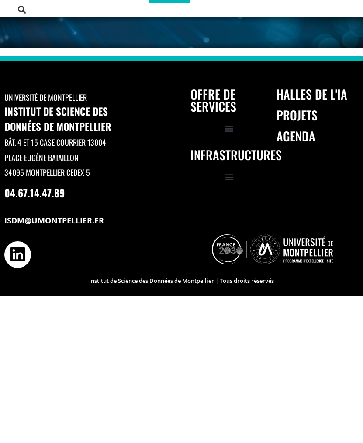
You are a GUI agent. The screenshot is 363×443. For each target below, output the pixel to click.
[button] (21, 10)
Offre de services (213, 100)
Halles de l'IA (312, 94)
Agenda (296, 136)
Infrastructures (236, 155)
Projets (297, 115)
